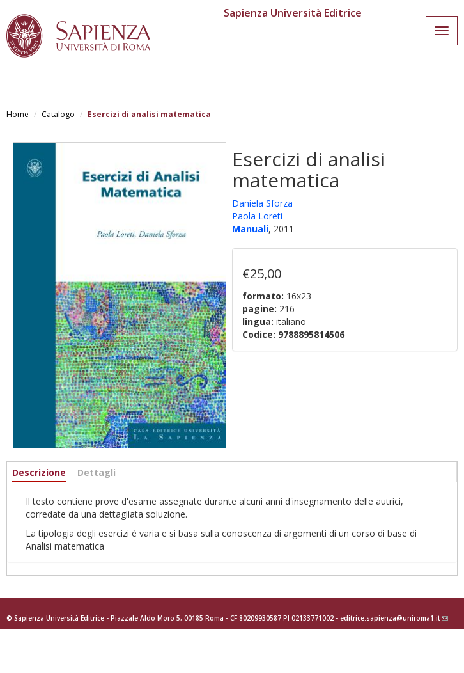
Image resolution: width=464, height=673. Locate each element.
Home (17, 114)
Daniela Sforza (262, 203)
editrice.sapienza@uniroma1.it (394, 618)
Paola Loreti (257, 216)
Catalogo (58, 114)
